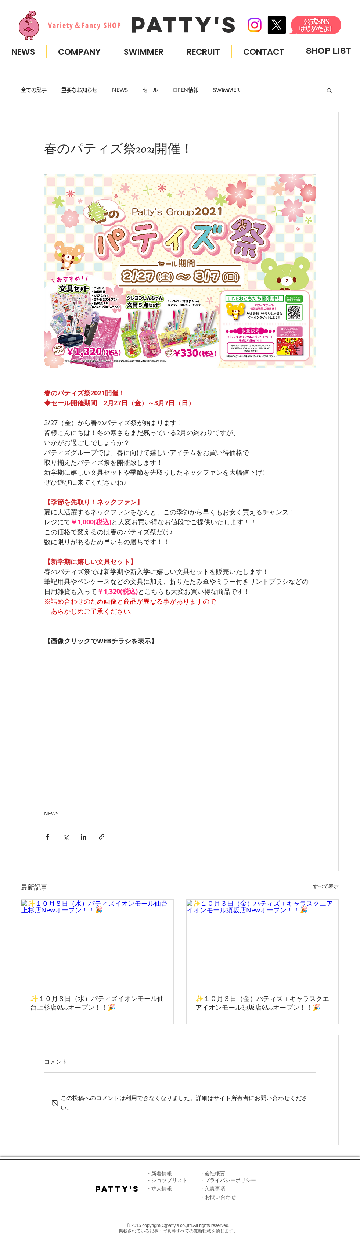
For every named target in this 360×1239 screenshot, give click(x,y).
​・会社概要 (212, 1174)
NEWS (120, 90)
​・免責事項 (212, 1189)
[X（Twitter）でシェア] (65, 836)
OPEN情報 (185, 90)
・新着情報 (159, 1174)
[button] (329, 90)
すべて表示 (326, 886)
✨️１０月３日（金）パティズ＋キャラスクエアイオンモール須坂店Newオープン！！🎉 (262, 1003)
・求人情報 (159, 1189)
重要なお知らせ (79, 90)
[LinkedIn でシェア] (83, 836)
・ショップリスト (166, 1180)
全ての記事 (34, 90)
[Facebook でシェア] (47, 836)
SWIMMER (226, 90)
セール (150, 90)
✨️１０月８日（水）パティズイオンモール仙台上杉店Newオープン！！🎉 (97, 1003)
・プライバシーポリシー (227, 1180)
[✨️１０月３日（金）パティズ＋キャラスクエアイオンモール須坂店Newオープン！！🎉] (263, 942)
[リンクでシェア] (101, 836)
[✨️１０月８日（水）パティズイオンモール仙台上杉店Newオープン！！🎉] (97, 942)
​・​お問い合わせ (218, 1197)
